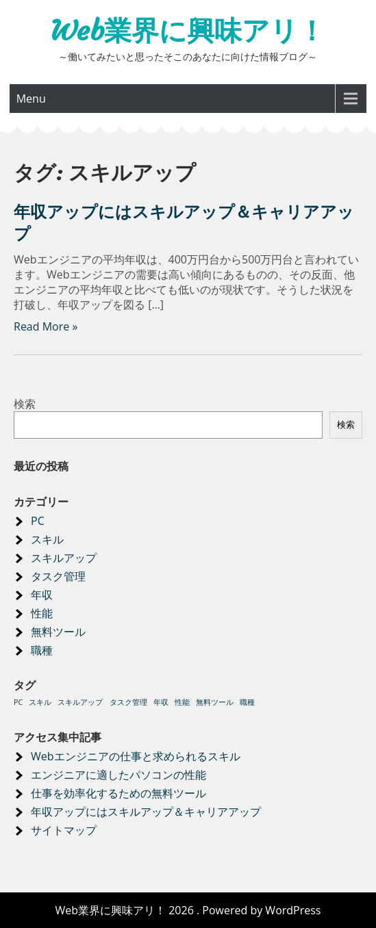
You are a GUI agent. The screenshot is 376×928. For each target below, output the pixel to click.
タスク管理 (58, 576)
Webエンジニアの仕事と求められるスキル (135, 756)
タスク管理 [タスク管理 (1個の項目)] (128, 702)
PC (38, 520)
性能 (42, 613)
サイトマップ (64, 830)
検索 (25, 403)
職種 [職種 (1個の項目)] (247, 702)
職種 (42, 650)
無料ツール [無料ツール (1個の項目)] (215, 702)
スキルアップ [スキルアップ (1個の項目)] (80, 702)
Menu (31, 98)
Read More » (45, 326)
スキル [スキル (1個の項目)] (40, 702)
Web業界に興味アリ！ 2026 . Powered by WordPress (188, 910)
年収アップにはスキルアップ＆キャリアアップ (146, 811)
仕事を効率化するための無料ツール (118, 793)
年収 (42, 594)
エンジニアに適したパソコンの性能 (118, 774)
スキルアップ (64, 557)
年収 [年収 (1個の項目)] (160, 702)
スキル (47, 539)
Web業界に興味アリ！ (187, 31)
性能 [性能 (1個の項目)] (182, 702)
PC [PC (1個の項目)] (18, 702)
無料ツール (58, 631)
